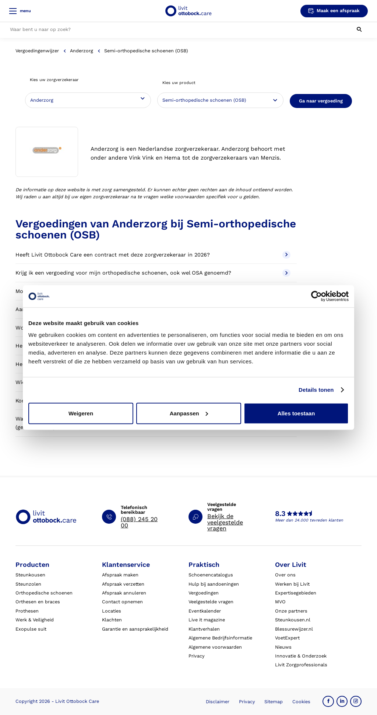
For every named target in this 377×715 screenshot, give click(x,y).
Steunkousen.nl (292, 619)
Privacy (196, 656)
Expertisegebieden (295, 593)
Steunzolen (28, 584)
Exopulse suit (30, 629)
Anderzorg (81, 50)
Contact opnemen (122, 601)
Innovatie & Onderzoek (301, 656)
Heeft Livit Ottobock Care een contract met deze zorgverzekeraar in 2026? (152, 255)
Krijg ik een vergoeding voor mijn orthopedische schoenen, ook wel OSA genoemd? (152, 273)
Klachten (112, 619)
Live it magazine (206, 619)
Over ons (285, 575)
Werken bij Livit (292, 584)
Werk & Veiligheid (34, 619)
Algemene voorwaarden (215, 647)
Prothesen (27, 611)
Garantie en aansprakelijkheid (135, 629)
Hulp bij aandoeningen (213, 584)
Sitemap (273, 701)
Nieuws (283, 647)
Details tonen (316, 390)
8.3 (280, 513)
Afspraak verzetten (123, 584)
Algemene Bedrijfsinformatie (220, 638)
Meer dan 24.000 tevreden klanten (309, 520)
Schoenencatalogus (210, 575)
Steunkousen (30, 575)
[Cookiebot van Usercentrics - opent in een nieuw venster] (316, 296)
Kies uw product (178, 82)
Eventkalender (204, 611)
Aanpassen (189, 413)
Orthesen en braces (37, 601)
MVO (280, 601)
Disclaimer (217, 701)
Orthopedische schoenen (44, 593)
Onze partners (291, 611)
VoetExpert (287, 638)
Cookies (301, 701)
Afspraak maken (120, 575)
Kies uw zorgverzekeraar (54, 79)
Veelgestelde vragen (210, 601)
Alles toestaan (296, 413)
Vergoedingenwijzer (37, 50)
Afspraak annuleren (124, 593)
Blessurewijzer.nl (294, 629)
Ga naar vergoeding (321, 101)
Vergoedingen (203, 593)
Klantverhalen (204, 629)
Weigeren (80, 413)
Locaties (111, 611)
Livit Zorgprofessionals (301, 664)
